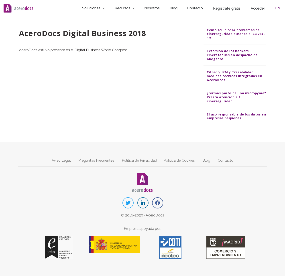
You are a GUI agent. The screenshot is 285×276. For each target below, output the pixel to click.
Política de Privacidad (139, 160)
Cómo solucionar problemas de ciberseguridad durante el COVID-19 (236, 33)
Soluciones (102, 8)
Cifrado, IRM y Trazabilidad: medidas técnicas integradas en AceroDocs (234, 75)
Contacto (198, 8)
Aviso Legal (61, 160)
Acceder (261, 8)
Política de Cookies (179, 160)
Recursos (132, 8)
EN (279, 8)
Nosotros (158, 8)
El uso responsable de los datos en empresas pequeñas (236, 115)
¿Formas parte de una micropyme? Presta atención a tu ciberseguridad (236, 97)
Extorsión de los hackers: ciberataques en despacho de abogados (232, 54)
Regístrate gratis (230, 8)
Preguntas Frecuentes (96, 160)
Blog (179, 8)
